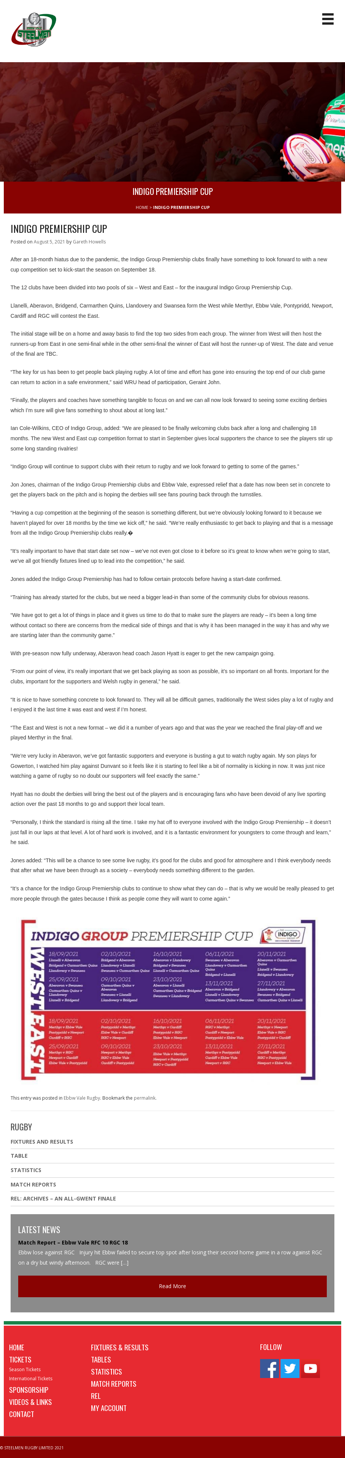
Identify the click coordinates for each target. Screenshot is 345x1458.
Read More (172, 1286)
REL (96, 1395)
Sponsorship (29, 1389)
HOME (142, 207)
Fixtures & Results (120, 1346)
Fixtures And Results (42, 1141)
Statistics (26, 1170)
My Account (109, 1407)
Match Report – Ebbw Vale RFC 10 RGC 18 (73, 1242)
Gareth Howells (89, 242)
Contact (21, 1413)
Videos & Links (30, 1401)
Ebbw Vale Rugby (82, 1098)
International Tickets (30, 1378)
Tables (101, 1359)
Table (19, 1155)
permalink (144, 1098)
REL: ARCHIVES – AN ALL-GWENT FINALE (64, 1198)
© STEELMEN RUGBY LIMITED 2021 (32, 1447)
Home (16, 1346)
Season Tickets (25, 1369)
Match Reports (33, 1184)
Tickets (20, 1359)
